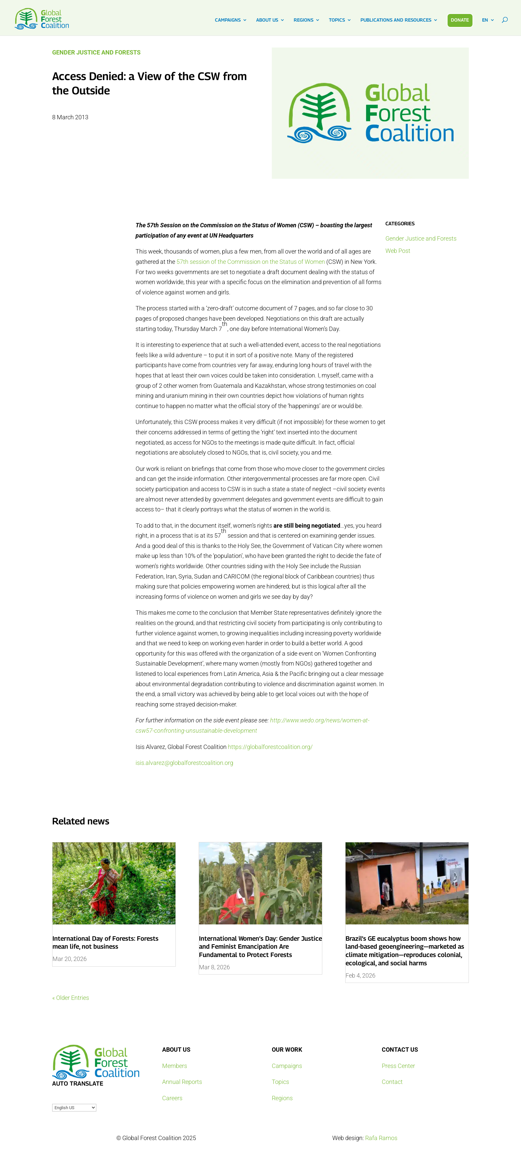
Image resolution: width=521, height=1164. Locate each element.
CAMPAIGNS (228, 20)
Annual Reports (182, 1081)
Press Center (398, 1065)
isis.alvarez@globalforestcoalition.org (184, 762)
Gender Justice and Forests (96, 52)
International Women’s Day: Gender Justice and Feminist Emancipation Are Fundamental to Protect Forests (260, 946)
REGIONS (303, 20)
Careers (172, 1098)
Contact (392, 1081)
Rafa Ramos (381, 1137)
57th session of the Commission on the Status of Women (250, 261)
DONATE (460, 20)
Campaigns (287, 1065)
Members (174, 1065)
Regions (282, 1098)
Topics (280, 1081)
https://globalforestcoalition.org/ (270, 746)
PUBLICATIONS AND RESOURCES (396, 20)
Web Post (397, 250)
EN (485, 20)
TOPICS (337, 20)
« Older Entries (70, 997)
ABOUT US (267, 20)
